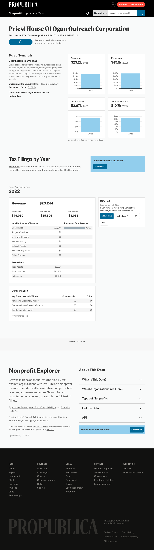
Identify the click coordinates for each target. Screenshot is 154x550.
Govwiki (50, 429)
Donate (127, 468)
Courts (41, 476)
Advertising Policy (129, 536)
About (12, 468)
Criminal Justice (46, 480)
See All (41, 487)
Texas (41, 13)
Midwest (70, 468)
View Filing (107, 216)
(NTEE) (32, 87)
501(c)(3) (32, 60)
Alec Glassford (37, 407)
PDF (136, 216)
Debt (40, 484)
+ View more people (20, 316)
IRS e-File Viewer (40, 426)
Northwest (71, 472)
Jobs (11, 491)
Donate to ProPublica (131, 4)
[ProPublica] (23, 4)
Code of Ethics (111, 532)
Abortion (42, 468)
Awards (13, 487)
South (69, 476)
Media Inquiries (102, 484)
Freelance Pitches (104, 480)
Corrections (100, 476)
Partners (13, 484)
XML (104, 222)
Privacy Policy (110, 536)
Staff (11, 480)
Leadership (15, 476)
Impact (12, 472)
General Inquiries (103, 468)
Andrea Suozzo (20, 407)
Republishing (128, 532)
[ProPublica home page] (53, 527)
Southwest (71, 480)
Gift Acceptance (111, 541)
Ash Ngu (51, 407)
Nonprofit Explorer (21, 13)
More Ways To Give (133, 472)
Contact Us (100, 166)
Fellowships (15, 495)
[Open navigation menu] (113, 4)
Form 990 (14, 166)
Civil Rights (43, 472)
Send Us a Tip (101, 472)
